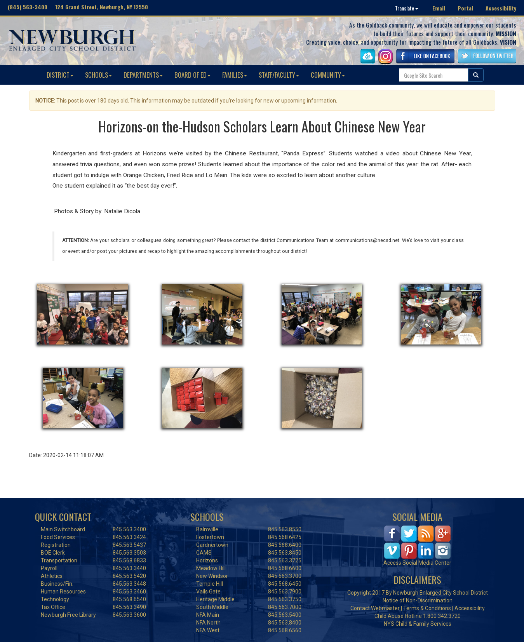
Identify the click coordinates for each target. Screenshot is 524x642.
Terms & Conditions (427, 608)
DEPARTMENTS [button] (143, 75)
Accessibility (501, 8)
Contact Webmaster (375, 608)
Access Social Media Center (417, 563)
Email (438, 8)
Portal (465, 8)
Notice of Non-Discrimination (418, 600)
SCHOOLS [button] (98, 75)
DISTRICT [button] (60, 75)
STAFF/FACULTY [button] (279, 75)
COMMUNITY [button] (328, 75)
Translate (406, 8)
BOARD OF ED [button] (192, 75)
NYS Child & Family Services (417, 624)
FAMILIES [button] (234, 75)
